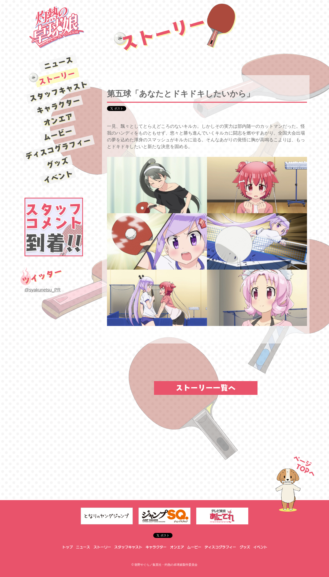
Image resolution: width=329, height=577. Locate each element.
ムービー (58, 134)
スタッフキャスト (58, 91)
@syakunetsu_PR (42, 289)
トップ (67, 547)
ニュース (58, 63)
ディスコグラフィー (58, 148)
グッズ (58, 162)
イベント (58, 177)
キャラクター (58, 105)
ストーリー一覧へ (206, 388)
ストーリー (58, 77)
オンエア (58, 119)
